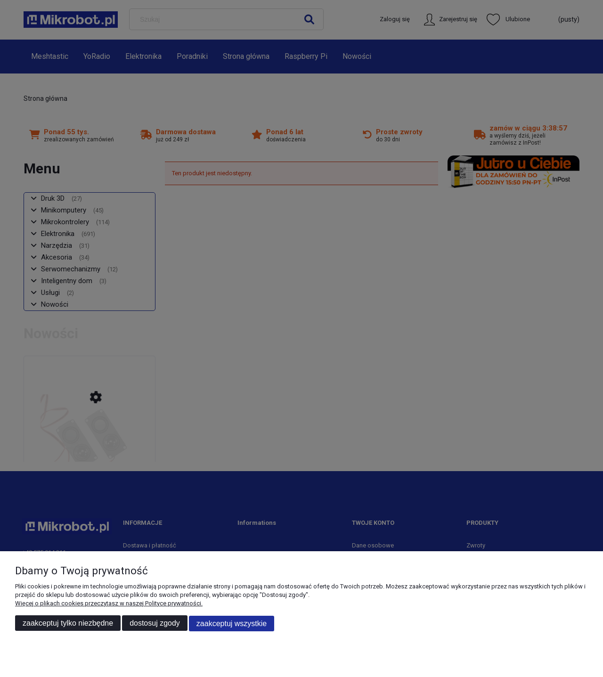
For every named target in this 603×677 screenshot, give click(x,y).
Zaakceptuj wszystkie (231, 624)
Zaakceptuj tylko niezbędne (68, 624)
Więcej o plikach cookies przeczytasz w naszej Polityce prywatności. (109, 603)
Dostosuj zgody (155, 624)
